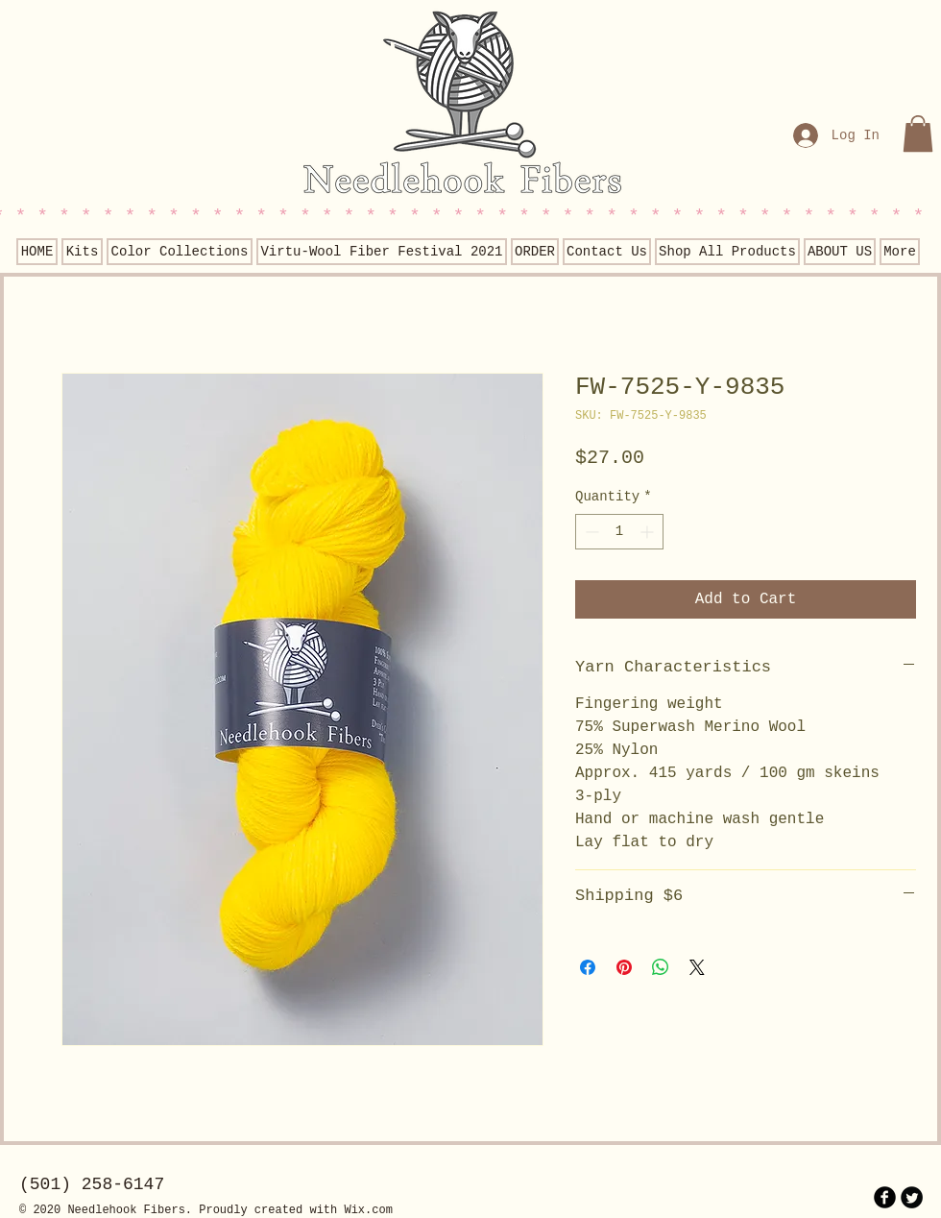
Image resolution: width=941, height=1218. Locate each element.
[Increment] (649, 531)
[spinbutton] (619, 531)
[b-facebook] (885, 1197)
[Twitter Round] (912, 1197)
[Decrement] (590, 531)
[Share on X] (697, 967)
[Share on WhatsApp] (660, 967)
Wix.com (368, 1210)
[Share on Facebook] (587, 967)
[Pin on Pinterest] (624, 967)
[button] (918, 133)
